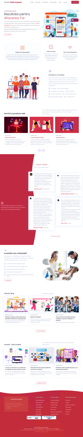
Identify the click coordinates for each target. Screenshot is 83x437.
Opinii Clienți (68, 409)
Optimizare (38, 409)
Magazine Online (9, 315)
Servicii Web (45, 2)
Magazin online (54, 402)
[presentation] (39, 149)
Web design (38, 405)
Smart (13, 2)
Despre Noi (37, 2)
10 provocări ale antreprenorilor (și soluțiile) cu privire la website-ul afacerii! (65, 318)
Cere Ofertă (75, 2)
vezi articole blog (41, 331)
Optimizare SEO (39, 402)
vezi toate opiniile (55, 236)
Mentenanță (39, 414)
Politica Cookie (48, 429)
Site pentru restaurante (56, 412)
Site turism (53, 409)
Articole (67, 402)
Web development (40, 400)
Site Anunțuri (54, 407)
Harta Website (56, 429)
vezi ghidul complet (41, 383)
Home (32, 2)
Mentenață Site (60, 137)
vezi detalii (8, 408)
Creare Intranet (54, 405)
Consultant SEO (39, 407)
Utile (60, 2)
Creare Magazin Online (37, 137)
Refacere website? (35, 317)
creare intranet (8, 365)
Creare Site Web (54, 414)
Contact (65, 2)
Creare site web (34, 315)
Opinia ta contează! (70, 405)
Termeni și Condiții (28, 429)
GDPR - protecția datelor (38, 429)
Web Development (10, 137)
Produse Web (53, 2)
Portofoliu (67, 412)
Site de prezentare (55, 400)
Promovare (38, 412)
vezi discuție (8, 280)
